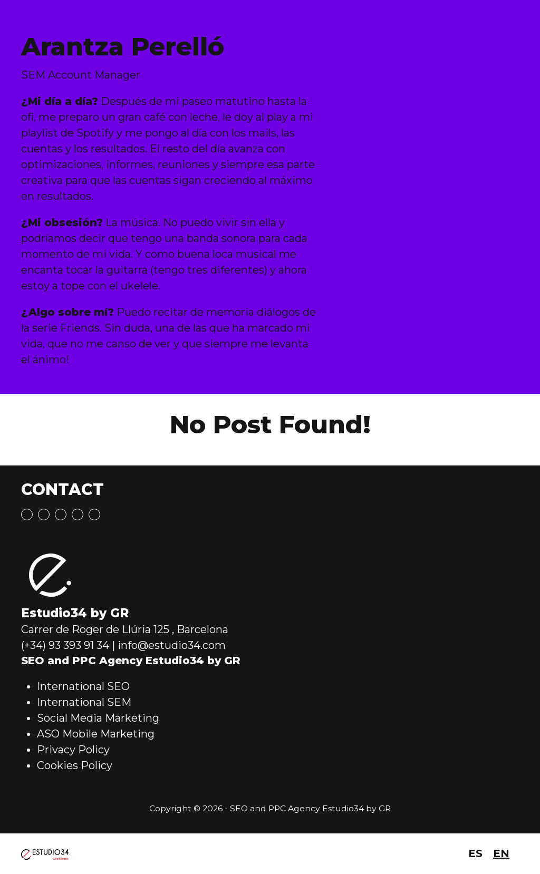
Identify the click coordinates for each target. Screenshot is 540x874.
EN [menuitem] (501, 853)
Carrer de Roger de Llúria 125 (95, 629)
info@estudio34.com (172, 645)
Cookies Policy (74, 765)
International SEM (84, 702)
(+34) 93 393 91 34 (65, 645)
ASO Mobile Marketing (96, 733)
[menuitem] (475, 854)
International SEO (83, 686)
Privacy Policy (73, 749)
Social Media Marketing (98, 718)
